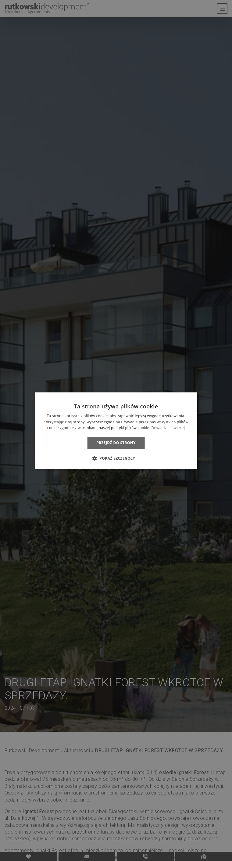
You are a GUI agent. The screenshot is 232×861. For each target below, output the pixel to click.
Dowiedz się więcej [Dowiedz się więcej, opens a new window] (168, 428)
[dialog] (116, 430)
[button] (116, 458)
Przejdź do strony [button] (116, 443)
